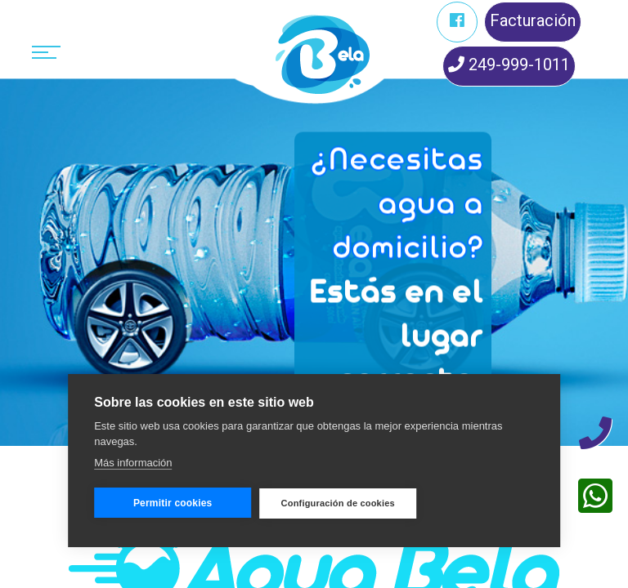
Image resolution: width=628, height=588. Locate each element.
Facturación (533, 20)
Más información (133, 463)
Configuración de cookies (338, 503)
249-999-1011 (509, 64)
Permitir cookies (173, 503)
